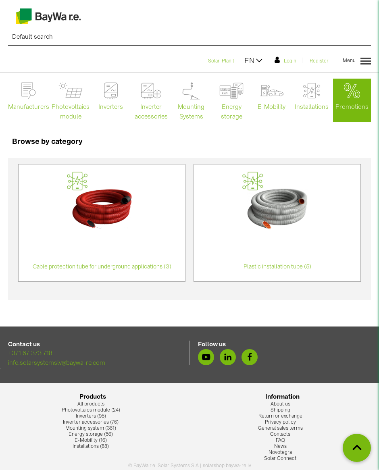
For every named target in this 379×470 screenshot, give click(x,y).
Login (285, 60)
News (280, 446)
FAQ (280, 440)
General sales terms (280, 428)
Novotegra (280, 452)
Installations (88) (91, 446)
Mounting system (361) (90, 428)
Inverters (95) (91, 416)
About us (280, 404)
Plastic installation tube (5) (277, 267)
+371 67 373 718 (30, 354)
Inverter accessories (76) (91, 422)
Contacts (280, 434)
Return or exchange (280, 416)
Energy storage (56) (91, 434)
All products (90, 404)
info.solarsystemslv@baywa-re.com (56, 363)
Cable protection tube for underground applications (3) (102, 267)
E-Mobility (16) (91, 440)
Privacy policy (280, 422)
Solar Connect (280, 458)
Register (319, 61)
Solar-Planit (221, 61)
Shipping (280, 410)
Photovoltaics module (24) (91, 410)
